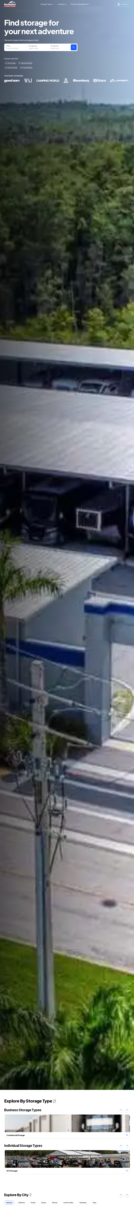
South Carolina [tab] (68, 1202)
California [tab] (21, 1202)
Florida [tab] (33, 1202)
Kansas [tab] (43, 1202)
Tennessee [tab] (82, 1202)
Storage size (54, 46)
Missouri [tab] (54, 1202)
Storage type (33, 46)
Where (8, 46)
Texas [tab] (94, 1202)
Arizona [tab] (9, 1202)
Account (122, 4)
